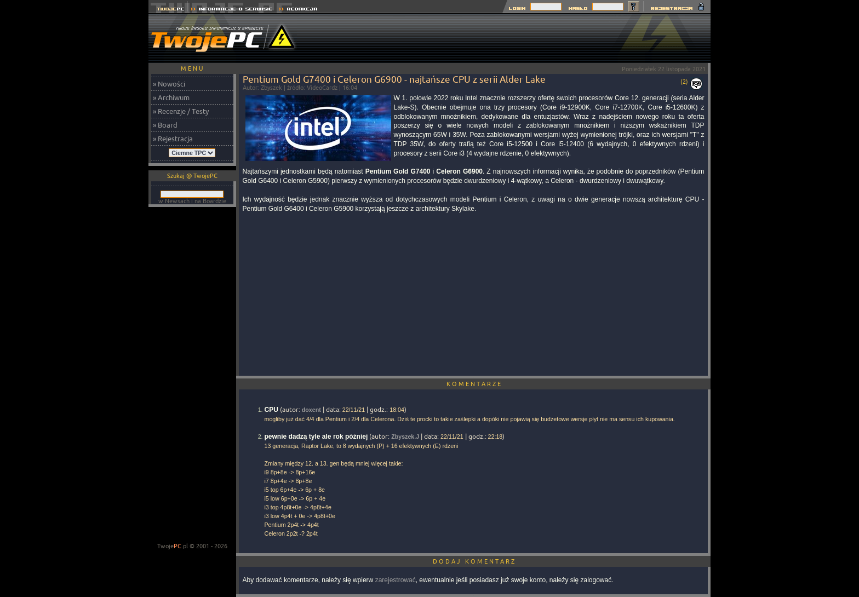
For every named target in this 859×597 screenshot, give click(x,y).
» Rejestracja (173, 138)
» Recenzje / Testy (181, 111)
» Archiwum (171, 97)
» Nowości (169, 84)
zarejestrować (395, 580)
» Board (165, 125)
